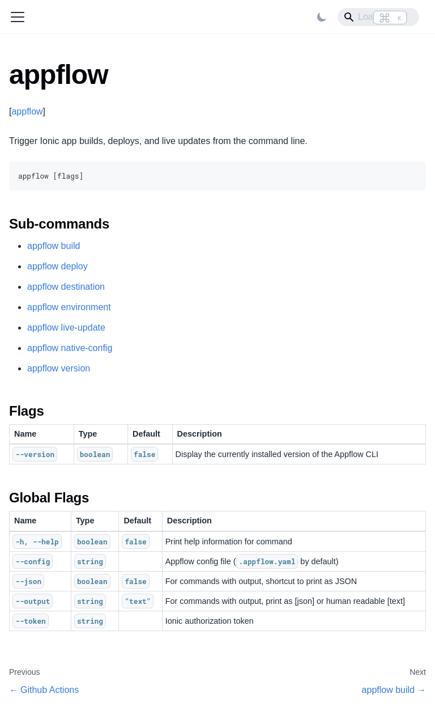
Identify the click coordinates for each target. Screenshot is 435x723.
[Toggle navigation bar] (17, 17)
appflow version (58, 368)
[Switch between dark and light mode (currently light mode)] (321, 17)
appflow (26, 111)
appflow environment (69, 307)
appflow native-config (69, 348)
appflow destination (66, 286)
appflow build (53, 246)
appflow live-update (66, 327)
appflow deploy (57, 266)
